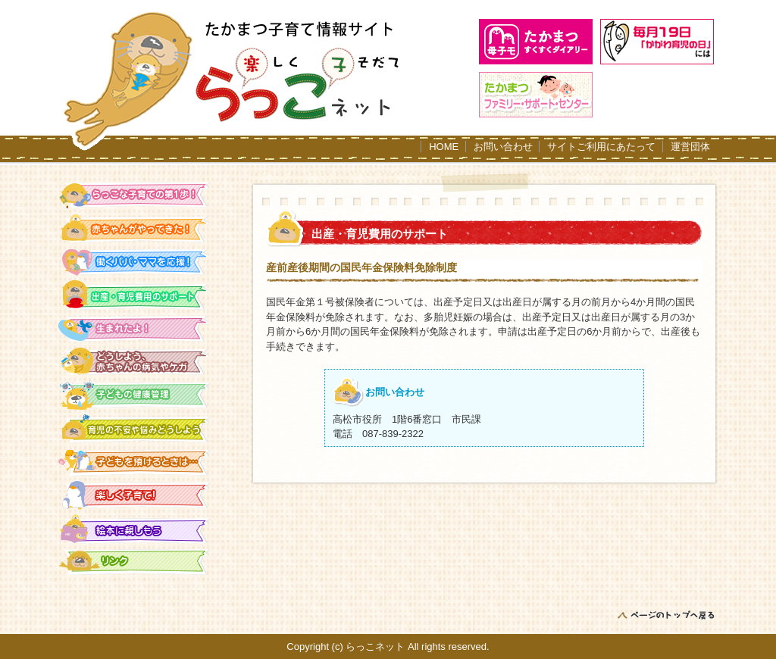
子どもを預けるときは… (134, 461)
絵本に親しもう (134, 528)
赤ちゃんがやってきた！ (134, 228)
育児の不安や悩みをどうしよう (134, 428)
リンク (134, 561)
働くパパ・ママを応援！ (134, 261)
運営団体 (690, 146)
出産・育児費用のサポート (134, 295)
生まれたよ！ (134, 328)
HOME (443, 146)
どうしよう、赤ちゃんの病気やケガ (134, 361)
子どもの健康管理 (134, 395)
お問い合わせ (503, 146)
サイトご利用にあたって (601, 146)
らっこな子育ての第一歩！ (134, 195)
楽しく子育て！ (134, 495)
